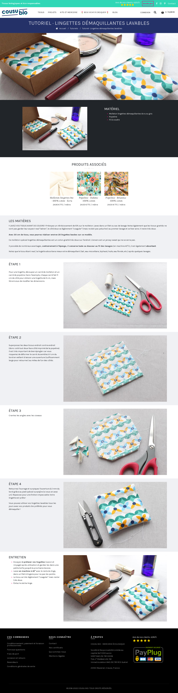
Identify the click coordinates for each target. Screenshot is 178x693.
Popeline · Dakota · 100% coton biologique (89, 200)
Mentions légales (57, 656)
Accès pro (148, 3)
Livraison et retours (16, 658)
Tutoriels (74, 28)
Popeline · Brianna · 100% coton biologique (116, 200)
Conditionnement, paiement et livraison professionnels (25, 644)
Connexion (145, 12)
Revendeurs (12, 662)
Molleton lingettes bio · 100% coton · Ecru (61, 199)
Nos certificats (56, 647)
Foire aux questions (16, 649)
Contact (172, 3)
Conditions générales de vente (21, 666)
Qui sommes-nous (57, 652)
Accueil (62, 28)
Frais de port (13, 654)
